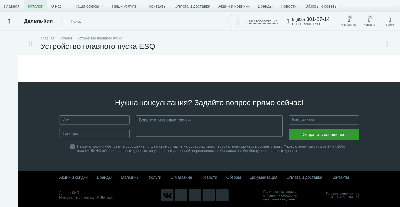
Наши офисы (89, 6)
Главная (12, 6)
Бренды (265, 6)
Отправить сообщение (324, 134)
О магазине (181, 177)
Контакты (157, 6)
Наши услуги (126, 6)
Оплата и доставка (192, 6)
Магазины (130, 177)
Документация (263, 177)
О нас (58, 6)
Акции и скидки (73, 177)
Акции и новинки (233, 6)
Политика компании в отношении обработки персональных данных (280, 195)
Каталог (35, 6)
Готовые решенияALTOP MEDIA (342, 195)
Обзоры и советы (323, 6)
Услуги (155, 177)
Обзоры (233, 177)
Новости (288, 6)
